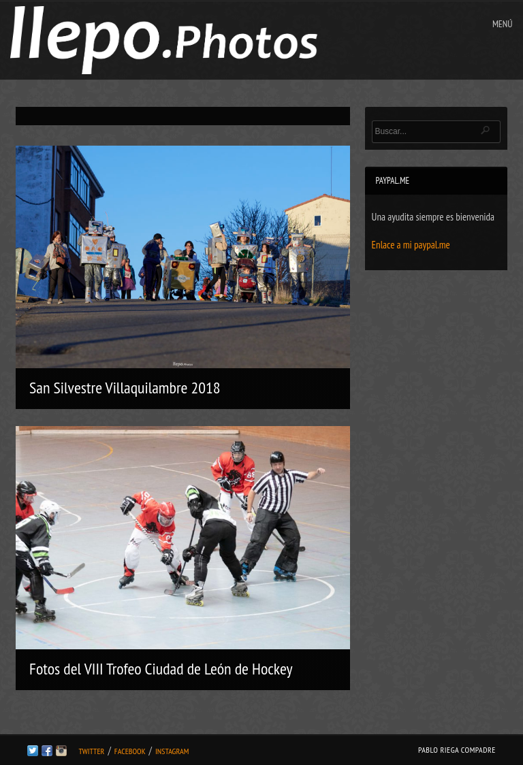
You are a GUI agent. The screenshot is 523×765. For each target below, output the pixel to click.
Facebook (130, 751)
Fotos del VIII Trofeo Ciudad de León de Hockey (160, 668)
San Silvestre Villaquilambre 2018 (125, 387)
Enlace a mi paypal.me (411, 244)
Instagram (172, 751)
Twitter (91, 751)
